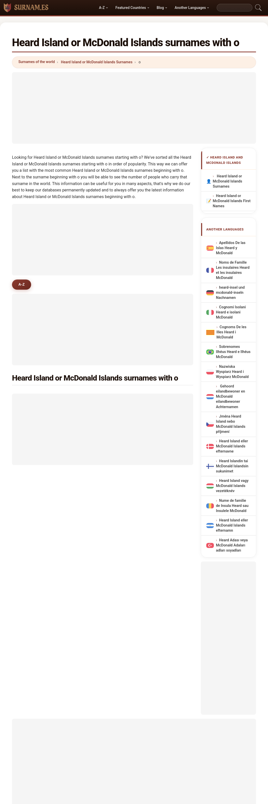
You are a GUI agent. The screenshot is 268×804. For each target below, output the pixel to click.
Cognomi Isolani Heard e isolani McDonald (231, 312)
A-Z (102, 8)
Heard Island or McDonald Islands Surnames (96, 62)
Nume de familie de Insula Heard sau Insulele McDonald (232, 505)
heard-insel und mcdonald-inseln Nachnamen (230, 292)
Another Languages (190, 8)
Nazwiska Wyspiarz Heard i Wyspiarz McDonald (232, 371)
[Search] (234, 7)
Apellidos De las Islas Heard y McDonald (231, 248)
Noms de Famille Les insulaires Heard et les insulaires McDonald (232, 270)
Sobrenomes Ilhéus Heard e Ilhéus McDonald (233, 352)
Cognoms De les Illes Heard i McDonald (231, 332)
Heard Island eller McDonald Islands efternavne (232, 446)
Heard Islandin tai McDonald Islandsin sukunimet (232, 466)
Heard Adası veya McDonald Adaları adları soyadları (232, 545)
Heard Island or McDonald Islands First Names (231, 201)
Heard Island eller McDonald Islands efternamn (232, 525)
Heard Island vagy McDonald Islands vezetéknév (232, 486)
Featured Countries (130, 8)
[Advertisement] (134, 108)
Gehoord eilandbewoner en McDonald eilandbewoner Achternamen (230, 396)
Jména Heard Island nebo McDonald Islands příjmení (230, 424)
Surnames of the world (36, 62)
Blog (160, 8)
